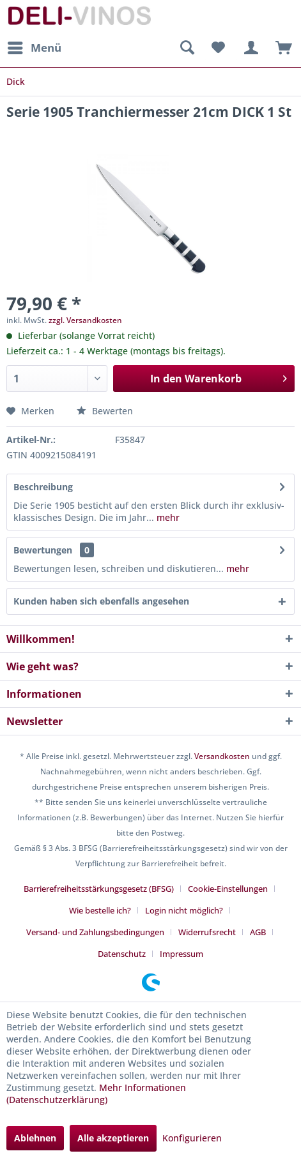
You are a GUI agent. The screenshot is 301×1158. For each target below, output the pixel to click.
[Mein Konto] (249, 48)
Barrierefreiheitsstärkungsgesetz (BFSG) (99, 888)
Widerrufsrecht (207, 932)
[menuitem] (34, 48)
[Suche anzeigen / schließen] (186, 48)
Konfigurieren (192, 1138)
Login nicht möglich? (184, 910)
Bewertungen (42, 550)
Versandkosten (222, 756)
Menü (34, 46)
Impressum (181, 953)
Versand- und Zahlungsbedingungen (95, 932)
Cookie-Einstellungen (228, 888)
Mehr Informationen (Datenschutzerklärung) (96, 1093)
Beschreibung (43, 487)
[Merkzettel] (218, 48)
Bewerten (105, 411)
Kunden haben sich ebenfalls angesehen (101, 601)
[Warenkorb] (280, 48)
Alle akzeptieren (113, 1138)
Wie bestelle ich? (100, 910)
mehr (167, 517)
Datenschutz (122, 953)
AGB (258, 932)
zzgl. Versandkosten (85, 320)
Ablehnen (35, 1138)
